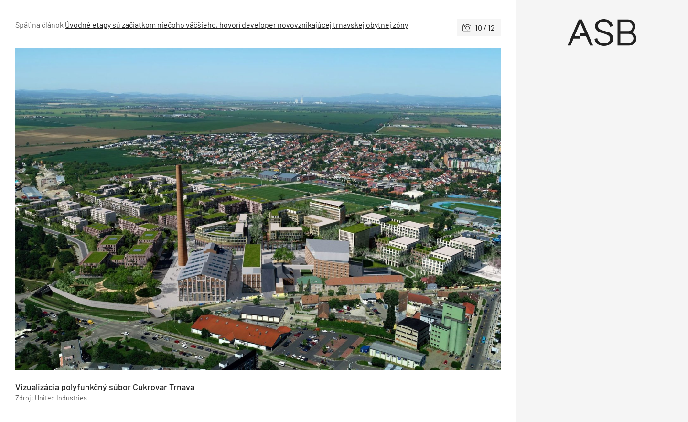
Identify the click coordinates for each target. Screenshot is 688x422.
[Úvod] (602, 32)
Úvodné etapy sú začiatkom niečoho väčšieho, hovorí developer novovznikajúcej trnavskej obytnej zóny (236, 24)
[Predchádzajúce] (136, 209)
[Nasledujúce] (379, 209)
